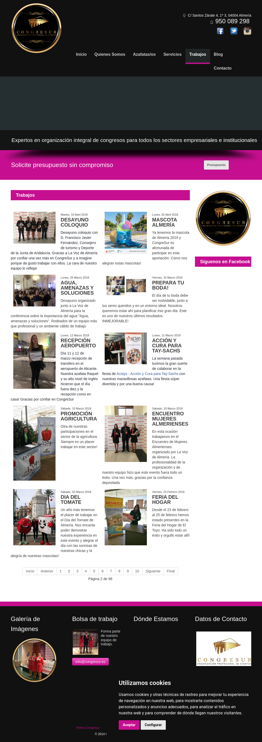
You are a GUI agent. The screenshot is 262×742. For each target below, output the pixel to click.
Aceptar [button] (129, 725)
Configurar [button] (153, 725)
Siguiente (153, 571)
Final (170, 571)
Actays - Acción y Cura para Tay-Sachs (147, 374)
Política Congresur (88, 727)
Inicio (30, 571)
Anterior (47, 571)
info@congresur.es (90, 662)
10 (137, 571)
